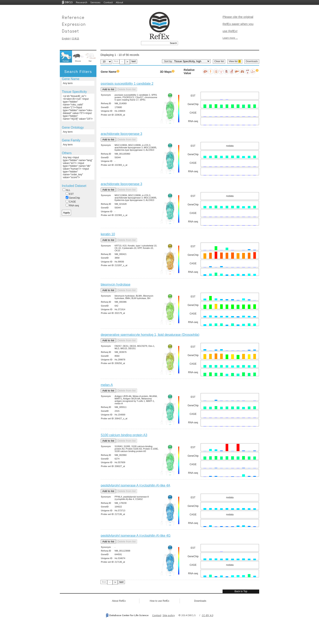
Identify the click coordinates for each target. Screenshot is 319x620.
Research (81, 2)
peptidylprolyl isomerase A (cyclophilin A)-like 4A (135, 485)
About (119, 2)
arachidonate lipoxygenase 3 (121, 133)
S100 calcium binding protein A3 (124, 435)
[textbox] (155, 43)
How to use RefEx (159, 600)
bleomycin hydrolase (115, 284)
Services (95, 2)
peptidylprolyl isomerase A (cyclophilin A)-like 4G (135, 535)
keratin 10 (108, 234)
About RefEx (119, 600)
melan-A (107, 385)
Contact (108, 2)
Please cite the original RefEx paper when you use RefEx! (238, 24)
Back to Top (241, 591)
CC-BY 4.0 (207, 615)
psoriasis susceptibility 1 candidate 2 (127, 83)
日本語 (75, 38)
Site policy (169, 615)
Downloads (252, 61)
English (66, 38)
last (133, 61)
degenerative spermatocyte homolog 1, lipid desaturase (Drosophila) (150, 334)
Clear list (219, 61)
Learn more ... (230, 38)
